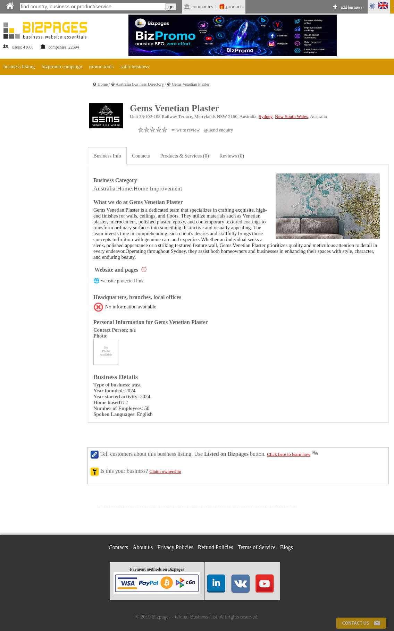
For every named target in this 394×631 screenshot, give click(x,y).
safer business (134, 66)
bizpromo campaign (62, 66)
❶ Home (101, 84)
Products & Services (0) (184, 156)
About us (143, 547)
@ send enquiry (218, 130)
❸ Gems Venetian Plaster (188, 84)
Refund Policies (215, 547)
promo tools (101, 66)
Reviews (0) (231, 156)
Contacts (141, 156)
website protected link (122, 280)
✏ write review (185, 130)
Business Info (107, 156)
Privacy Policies (175, 547)
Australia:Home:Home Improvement (137, 188)
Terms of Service (257, 547)
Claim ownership (165, 471)
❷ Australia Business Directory (138, 84)
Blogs (286, 547)
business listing (19, 66)
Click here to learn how (288, 454)
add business (351, 7)
